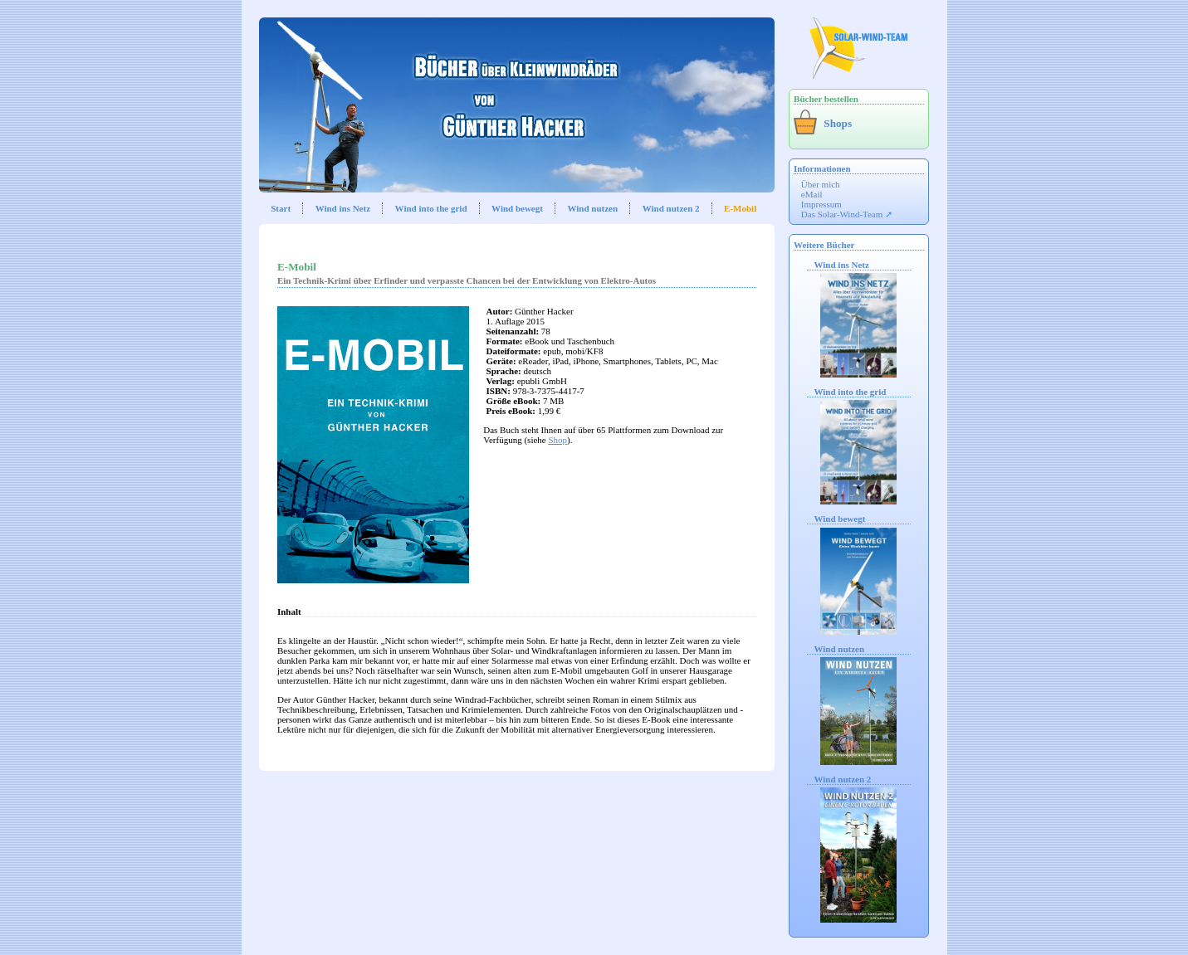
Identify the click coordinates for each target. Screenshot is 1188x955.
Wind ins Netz (342, 208)
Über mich (820, 184)
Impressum (821, 204)
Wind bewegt (517, 208)
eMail (812, 194)
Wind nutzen (592, 208)
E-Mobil (740, 208)
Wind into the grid (431, 208)
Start (281, 208)
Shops (838, 123)
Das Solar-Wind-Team (841, 214)
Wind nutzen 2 (671, 208)
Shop (557, 440)
